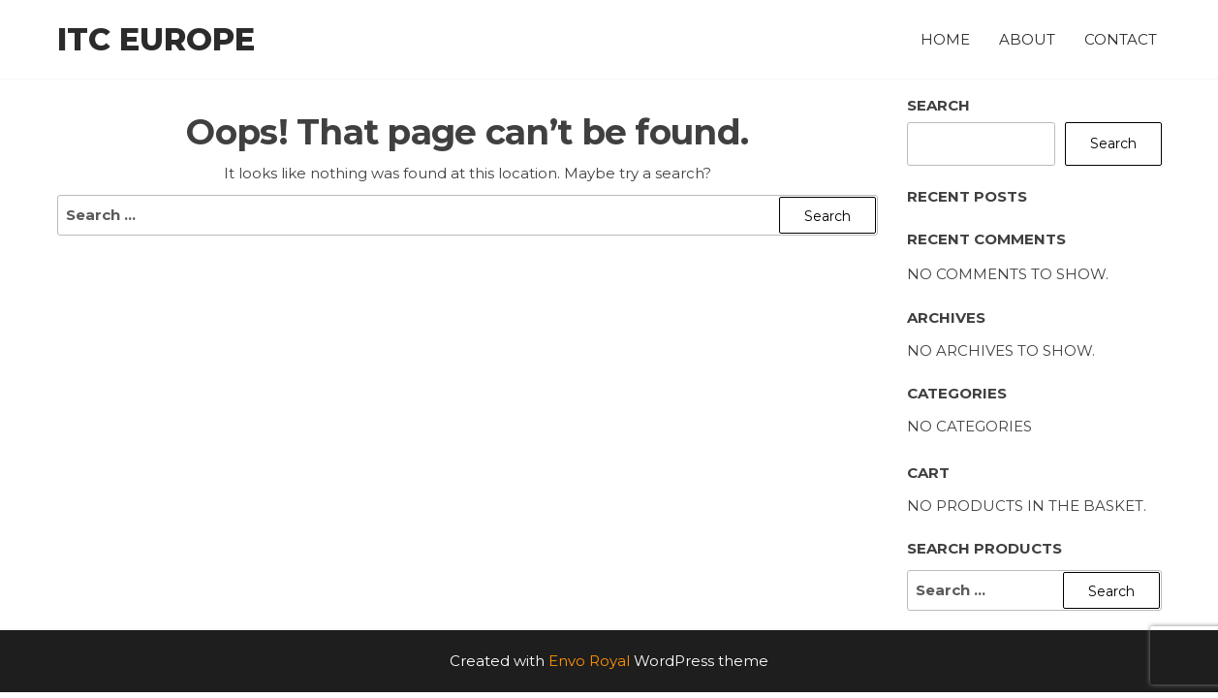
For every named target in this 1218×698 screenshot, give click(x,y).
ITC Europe (156, 39)
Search (938, 105)
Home (945, 39)
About (1027, 39)
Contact (1120, 39)
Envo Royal (589, 660)
